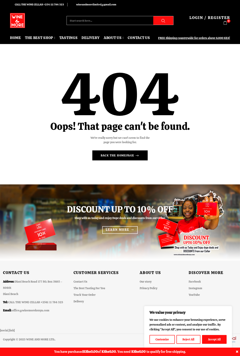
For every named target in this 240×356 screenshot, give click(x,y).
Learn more (117, 230)
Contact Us (80, 281)
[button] (226, 23)
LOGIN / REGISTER (209, 17)
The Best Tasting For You (89, 288)
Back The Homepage (118, 155)
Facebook (195, 281)
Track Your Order (85, 295)
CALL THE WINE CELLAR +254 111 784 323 (39, 4)
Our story (145, 281)
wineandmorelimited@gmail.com (96, 4)
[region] (188, 327)
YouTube (194, 295)
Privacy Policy (148, 288)
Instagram (195, 288)
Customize (162, 339)
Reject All (188, 339)
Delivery (79, 301)
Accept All (214, 339)
